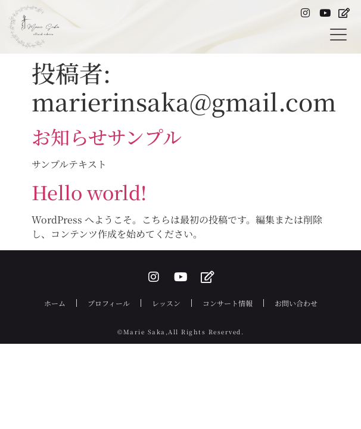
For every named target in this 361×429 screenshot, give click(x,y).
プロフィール (109, 303)
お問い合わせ (296, 303)
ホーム (55, 303)
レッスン (166, 303)
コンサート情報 (228, 303)
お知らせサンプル (107, 136)
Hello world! (89, 192)
